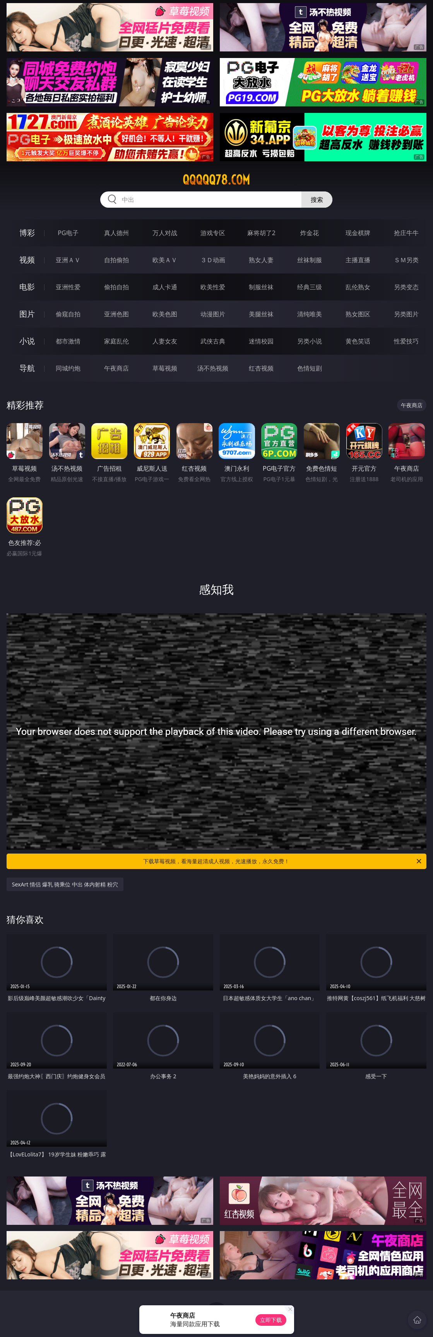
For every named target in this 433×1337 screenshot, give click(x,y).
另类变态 (406, 287)
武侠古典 (212, 341)
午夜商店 (116, 368)
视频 (27, 259)
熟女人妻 (261, 260)
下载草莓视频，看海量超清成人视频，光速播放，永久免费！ (283, 861)
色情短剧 (309, 368)
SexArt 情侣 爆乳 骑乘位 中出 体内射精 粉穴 (65, 884)
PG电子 (68, 233)
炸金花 (309, 233)
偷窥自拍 (68, 314)
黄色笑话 (358, 341)
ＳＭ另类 (406, 260)
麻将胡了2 (261, 233)
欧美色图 (164, 314)
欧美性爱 (212, 287)
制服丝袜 (261, 287)
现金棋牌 (358, 233)
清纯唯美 (309, 314)
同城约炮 (68, 368)
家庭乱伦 (116, 341)
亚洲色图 (116, 314)
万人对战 (164, 233)
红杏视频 (261, 368)
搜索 (317, 199)
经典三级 (309, 287)
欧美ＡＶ (164, 260)
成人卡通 (164, 287)
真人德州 (116, 233)
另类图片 (406, 314)
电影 (27, 287)
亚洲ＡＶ (68, 260)
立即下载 (271, 1319)
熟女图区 (358, 314)
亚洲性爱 (68, 287)
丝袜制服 (309, 260)
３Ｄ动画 (212, 260)
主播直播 (358, 260)
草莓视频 (164, 368)
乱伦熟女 (358, 287)
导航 (27, 368)
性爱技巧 (406, 341)
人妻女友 (164, 341)
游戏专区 (212, 233)
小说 (27, 341)
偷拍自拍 (116, 287)
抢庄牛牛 (406, 233)
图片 (27, 314)
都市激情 (68, 341)
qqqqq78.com (216, 180)
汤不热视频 (212, 368)
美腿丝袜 (261, 314)
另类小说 (309, 341)
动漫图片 (212, 314)
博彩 (27, 232)
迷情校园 (261, 341)
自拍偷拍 (116, 260)
